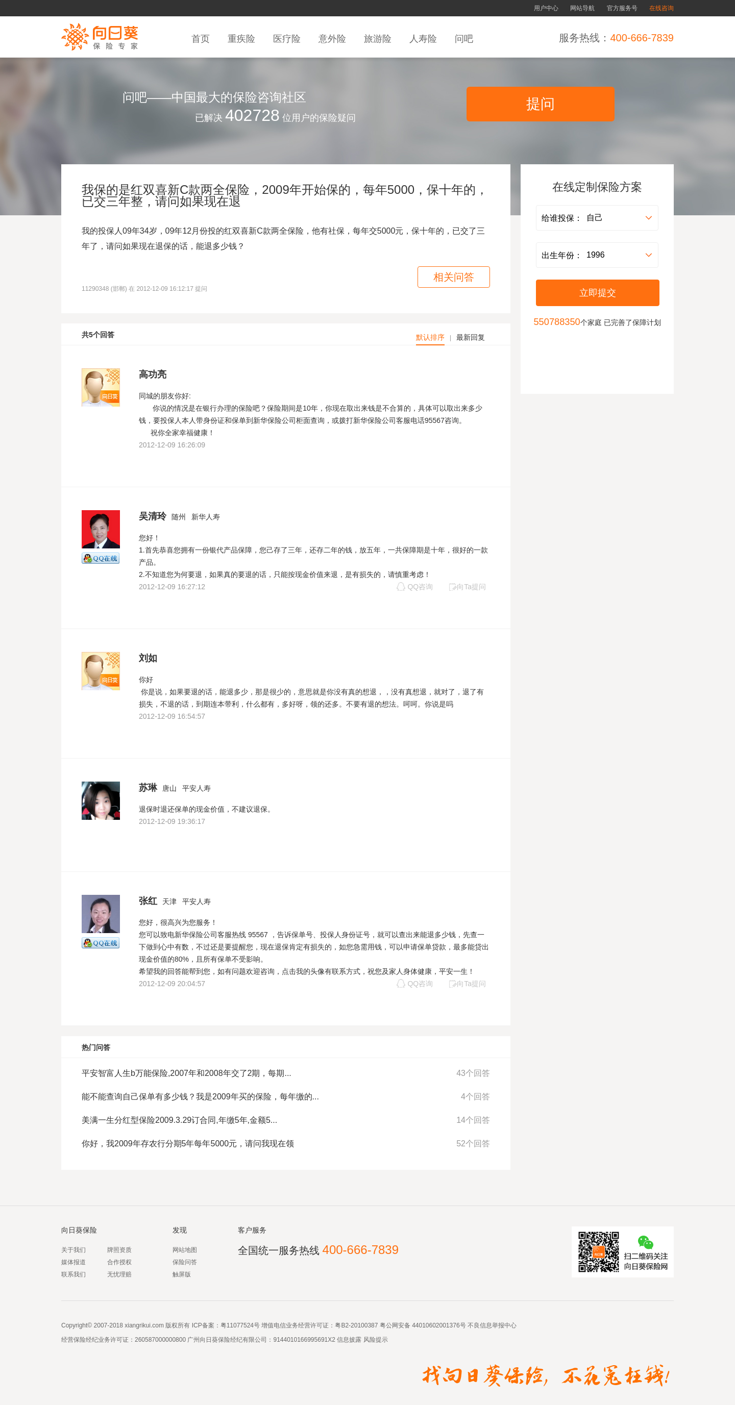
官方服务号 (622, 8)
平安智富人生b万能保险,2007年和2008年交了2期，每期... (186, 1073)
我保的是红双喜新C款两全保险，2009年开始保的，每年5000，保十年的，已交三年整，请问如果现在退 (285, 195)
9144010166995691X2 (304, 1339)
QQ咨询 (414, 586)
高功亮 (152, 374)
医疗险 (288, 39)
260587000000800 (160, 1339)
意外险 (333, 39)
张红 (148, 901)
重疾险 (243, 39)
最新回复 (470, 337)
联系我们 (73, 1274)
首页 (201, 39)
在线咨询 (661, 8)
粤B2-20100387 (356, 1325)
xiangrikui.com (144, 1325)
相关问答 (453, 277)
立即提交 (597, 293)
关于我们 (73, 1249)
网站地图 (185, 1249)
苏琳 (148, 788)
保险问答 (185, 1262)
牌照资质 (119, 1249)
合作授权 (119, 1262)
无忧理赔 (119, 1274)
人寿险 (424, 39)
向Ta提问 (467, 587)
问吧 (465, 39)
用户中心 (546, 8)
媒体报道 (73, 1262)
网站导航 (582, 8)
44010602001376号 (438, 1325)
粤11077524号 (240, 1325)
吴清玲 (152, 516)
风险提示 (374, 1339)
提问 (540, 104)
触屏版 (182, 1274)
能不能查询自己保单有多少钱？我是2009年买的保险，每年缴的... (200, 1096)
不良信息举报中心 (492, 1325)
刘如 (148, 658)
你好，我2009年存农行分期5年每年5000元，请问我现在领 (188, 1143)
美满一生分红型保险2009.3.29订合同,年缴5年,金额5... (179, 1120)
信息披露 (348, 1339)
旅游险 (379, 39)
